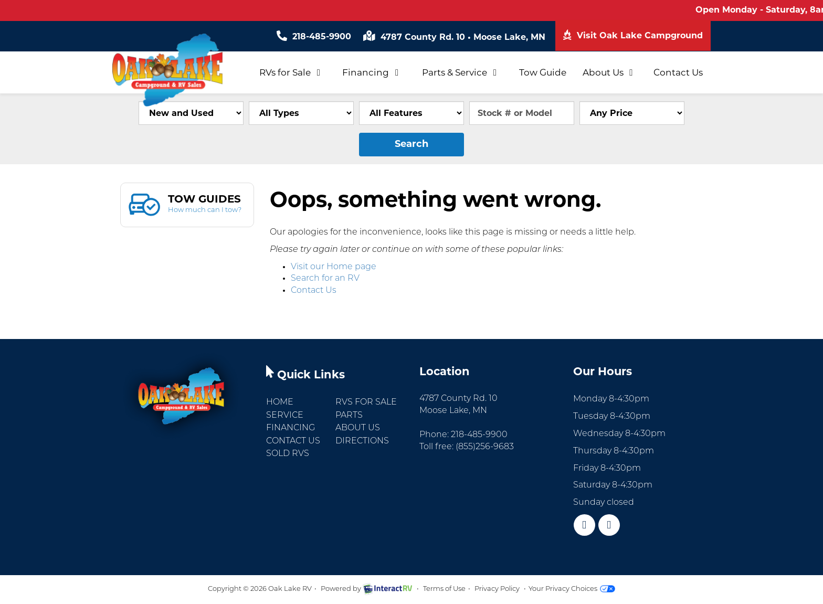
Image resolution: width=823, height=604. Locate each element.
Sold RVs (287, 454)
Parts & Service (461, 72)
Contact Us (678, 72)
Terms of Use (444, 589)
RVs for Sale (291, 72)
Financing (372, 72)
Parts (349, 415)
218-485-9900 (314, 36)
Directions (362, 441)
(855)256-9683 (485, 447)
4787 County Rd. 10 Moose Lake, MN (454, 37)
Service (284, 415)
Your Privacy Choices (572, 589)
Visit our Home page (333, 267)
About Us (610, 72)
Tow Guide (542, 72)
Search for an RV (325, 278)
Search (411, 144)
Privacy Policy (497, 589)
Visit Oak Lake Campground (633, 34)
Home (279, 402)
